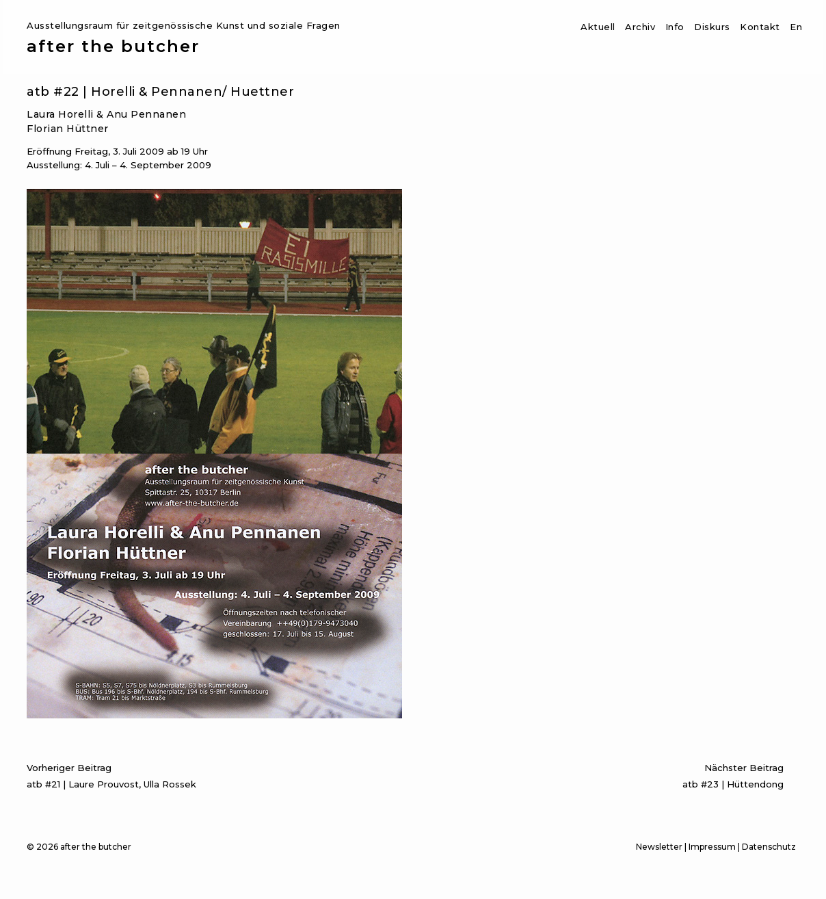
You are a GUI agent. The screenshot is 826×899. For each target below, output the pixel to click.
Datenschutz (769, 847)
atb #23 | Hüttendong (594, 774)
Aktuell (598, 26)
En (796, 26)
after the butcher (113, 46)
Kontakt (760, 26)
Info (674, 26)
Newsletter (659, 847)
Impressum (712, 847)
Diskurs (712, 26)
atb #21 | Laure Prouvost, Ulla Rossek (216, 774)
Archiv (640, 26)
